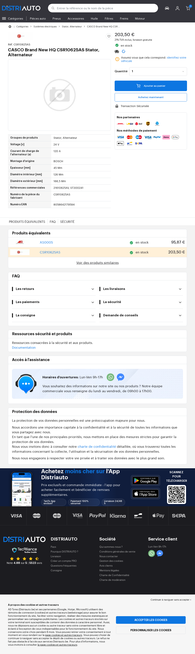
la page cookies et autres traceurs (57, 644)
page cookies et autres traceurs (63, 635)
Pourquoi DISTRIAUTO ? (64, 551)
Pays (53, 546)
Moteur (140, 18)
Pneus (57, 18)
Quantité (121, 71)
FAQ (53, 221)
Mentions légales (109, 570)
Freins (124, 18)
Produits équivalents (27, 221)
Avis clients (106, 565)
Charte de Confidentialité (114, 575)
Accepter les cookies (150, 620)
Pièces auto (38, 18)
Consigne (56, 570)
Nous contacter (108, 556)
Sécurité (67, 221)
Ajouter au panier (151, 86)
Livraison (56, 556)
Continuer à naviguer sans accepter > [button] (171, 599)
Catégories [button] (15, 18)
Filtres (109, 18)
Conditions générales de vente (117, 551)
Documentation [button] (24, 347)
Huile (94, 18)
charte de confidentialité (97, 446)
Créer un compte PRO (64, 560)
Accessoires (76, 18)
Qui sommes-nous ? (111, 546)
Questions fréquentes (63, 565)
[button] (167, 8)
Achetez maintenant (151, 97)
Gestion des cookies (111, 560)
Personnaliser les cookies (150, 630)
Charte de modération (112, 579)
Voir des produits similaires (97, 262)
